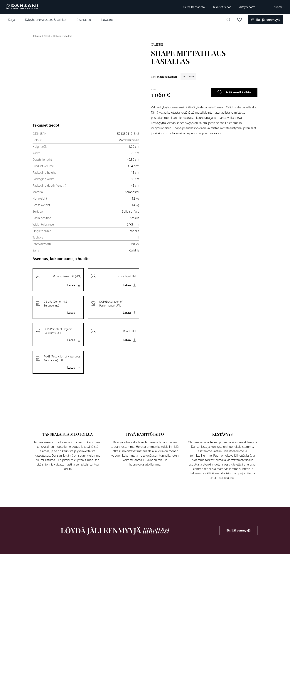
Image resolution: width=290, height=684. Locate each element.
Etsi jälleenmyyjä (238, 530)
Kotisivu (37, 36)
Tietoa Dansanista (194, 7)
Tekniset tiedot (222, 7)
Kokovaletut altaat (62, 36)
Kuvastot (107, 20)
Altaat (47, 36)
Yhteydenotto (247, 7)
